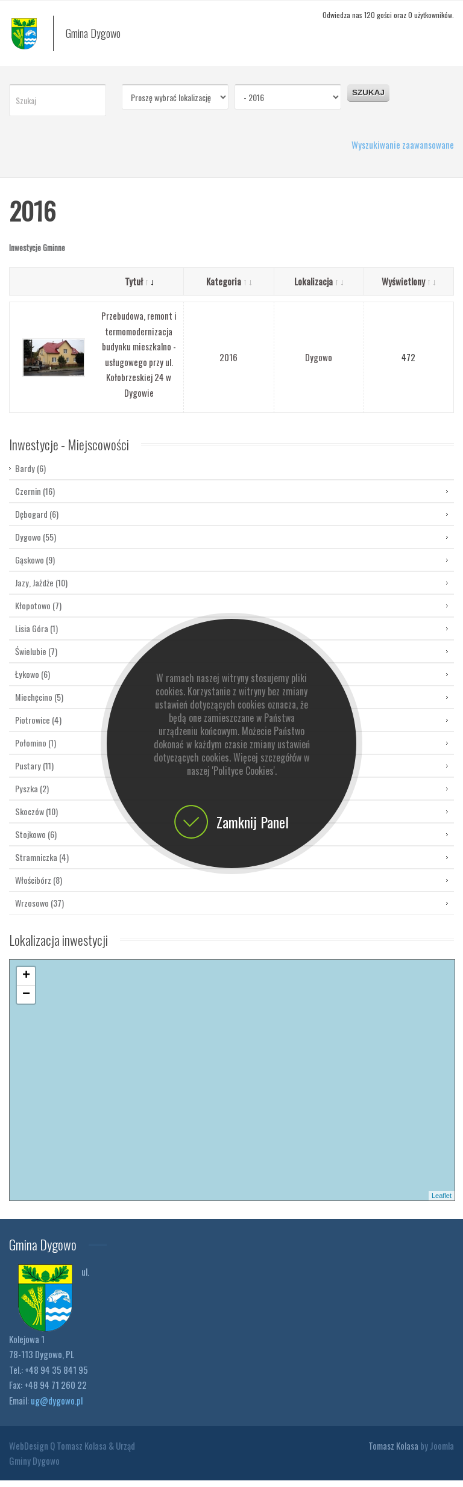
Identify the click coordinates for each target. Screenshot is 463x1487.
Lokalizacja (318, 287)
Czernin (35, 497)
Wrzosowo (39, 909)
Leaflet (442, 1202)
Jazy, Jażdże (41, 589)
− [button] (26, 1001)
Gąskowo (35, 566)
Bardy (30, 475)
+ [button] (26, 982)
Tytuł (139, 287)
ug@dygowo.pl (57, 1407)
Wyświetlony (408, 287)
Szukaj (368, 99)
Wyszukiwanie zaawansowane (402, 151)
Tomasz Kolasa (393, 1452)
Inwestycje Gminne (37, 254)
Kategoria (228, 287)
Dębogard (36, 520)
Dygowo (318, 363)
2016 (228, 363)
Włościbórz (38, 886)
